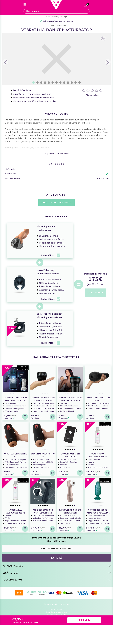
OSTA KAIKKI (95, 292)
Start (48, 17)
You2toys (63, 17)
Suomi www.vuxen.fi (56, 615)
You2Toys (62, 25)
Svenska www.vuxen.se (56, 612)
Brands (55, 17)
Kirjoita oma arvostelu (56, 202)
